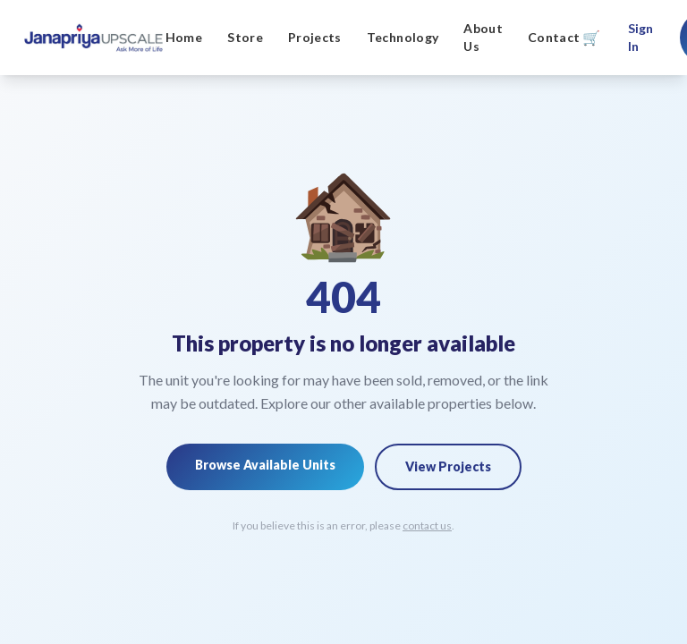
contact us (427, 525)
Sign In (640, 37)
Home (183, 37)
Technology (403, 37)
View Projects (448, 466)
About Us (483, 37)
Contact (554, 37)
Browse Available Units (265, 464)
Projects (315, 37)
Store (245, 37)
